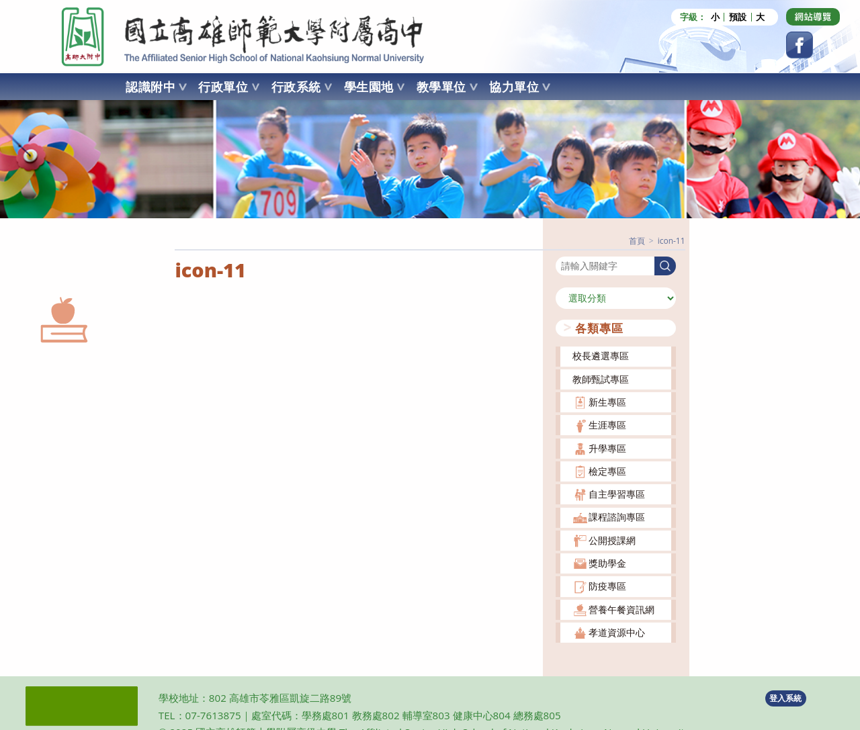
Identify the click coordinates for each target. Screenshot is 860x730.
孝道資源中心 (617, 632)
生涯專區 (607, 424)
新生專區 (607, 402)
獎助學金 (607, 563)
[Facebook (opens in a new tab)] (799, 45)
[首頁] (637, 240)
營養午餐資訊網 (621, 608)
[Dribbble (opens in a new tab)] (813, 17)
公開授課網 (612, 539)
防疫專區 (607, 586)
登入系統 (785, 697)
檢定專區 (607, 470)
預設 (737, 17)
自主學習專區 (617, 494)
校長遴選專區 (600, 355)
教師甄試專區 (600, 378)
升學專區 (607, 447)
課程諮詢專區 (617, 516)
